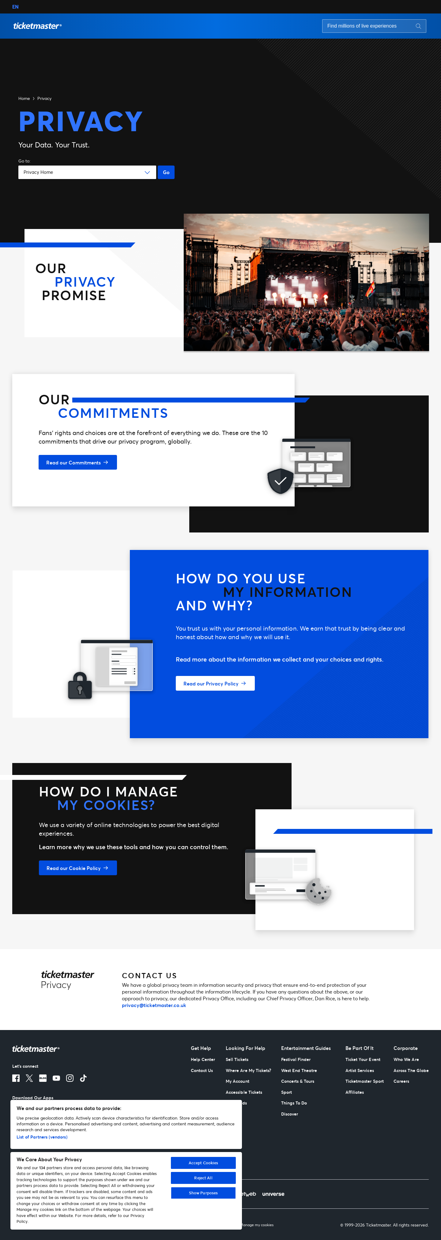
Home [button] (24, 98)
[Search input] (363, 26)
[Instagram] (70, 1078)
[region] (126, 1164)
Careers (401, 1081)
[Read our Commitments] (78, 462)
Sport (286, 1092)
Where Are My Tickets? (248, 1070)
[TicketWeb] (244, 1194)
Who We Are (406, 1059)
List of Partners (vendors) (42, 1137)
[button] (37, 26)
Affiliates (354, 1092)
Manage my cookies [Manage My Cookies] (256, 1225)
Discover (289, 1114)
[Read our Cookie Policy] (78, 867)
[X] (29, 1078)
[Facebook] (16, 1078)
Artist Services (359, 1070)
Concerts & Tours (298, 1081)
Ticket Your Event (362, 1059)
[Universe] (273, 1194)
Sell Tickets (237, 1059)
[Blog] (43, 1078)
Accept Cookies (203, 1163)
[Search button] (418, 26)
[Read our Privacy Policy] (215, 683)
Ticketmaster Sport (364, 1081)
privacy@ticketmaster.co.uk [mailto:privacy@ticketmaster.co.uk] (154, 1005)
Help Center (203, 1059)
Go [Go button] (166, 172)
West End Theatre (299, 1070)
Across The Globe (411, 1070)
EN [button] (15, 6)
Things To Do (294, 1103)
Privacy (44, 98)
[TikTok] (83, 1078)
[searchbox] (374, 26)
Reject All (203, 1178)
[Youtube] (56, 1078)
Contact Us (202, 1070)
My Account (237, 1081)
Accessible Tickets (244, 1092)
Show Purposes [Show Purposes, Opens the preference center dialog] (203, 1193)
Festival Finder (296, 1059)
